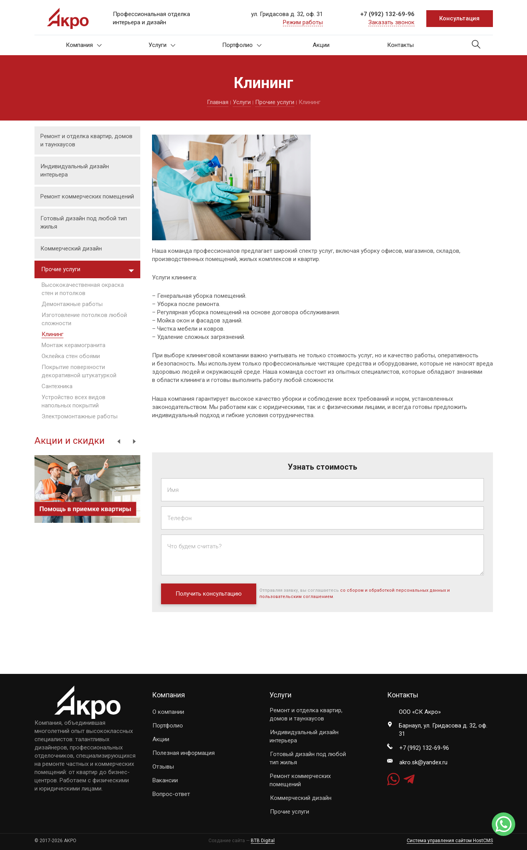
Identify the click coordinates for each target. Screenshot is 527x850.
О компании (168, 711)
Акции (321, 45)
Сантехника (57, 386)
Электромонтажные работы (80, 416)
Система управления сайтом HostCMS (450, 840)
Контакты (400, 45)
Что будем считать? (194, 546)
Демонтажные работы (72, 304)
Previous (119, 441)
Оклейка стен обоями (71, 356)
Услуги (162, 45)
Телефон (179, 518)
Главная (217, 102)
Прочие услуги (274, 102)
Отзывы (163, 766)
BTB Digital (263, 840)
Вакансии (165, 780)
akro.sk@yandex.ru (423, 762)
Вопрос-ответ (171, 794)
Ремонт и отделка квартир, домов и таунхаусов (86, 140)
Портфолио (242, 45)
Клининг (52, 334)
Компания (84, 45)
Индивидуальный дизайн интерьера (74, 170)
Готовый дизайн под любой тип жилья (83, 222)
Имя (173, 489)
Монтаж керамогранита (73, 345)
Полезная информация (183, 752)
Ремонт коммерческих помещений (87, 196)
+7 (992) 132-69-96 (387, 14)
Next (134, 441)
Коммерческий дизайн (71, 248)
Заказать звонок (391, 22)
